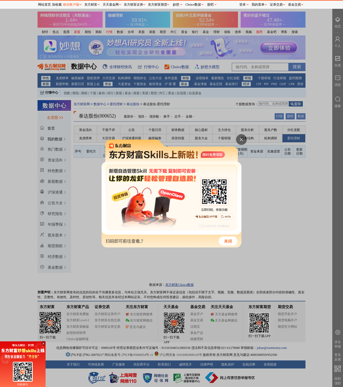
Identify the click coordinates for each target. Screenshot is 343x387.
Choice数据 (193, 4)
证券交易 (276, 4)
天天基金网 (111, 4)
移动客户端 (71, 4)
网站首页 (44, 4)
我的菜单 (258, 4)
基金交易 (294, 4)
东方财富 (90, 4)
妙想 (176, 4)
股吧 (210, 4)
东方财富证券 (133, 4)
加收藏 (57, 4)
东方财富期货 (157, 4)
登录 (242, 4)
